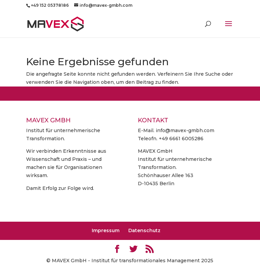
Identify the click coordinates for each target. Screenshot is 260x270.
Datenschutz (144, 230)
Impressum (106, 230)
